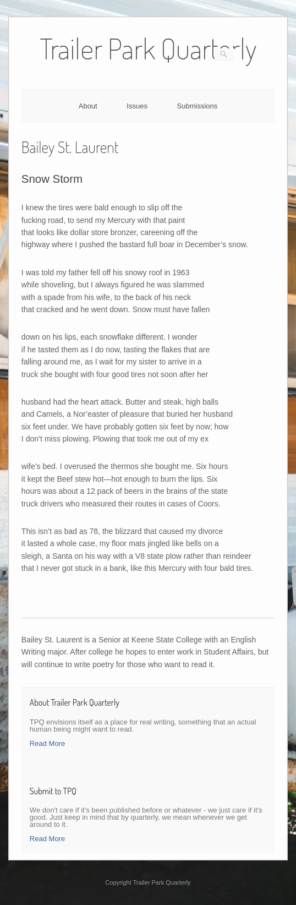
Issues (137, 106)
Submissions (197, 106)
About (88, 106)
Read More (47, 743)
